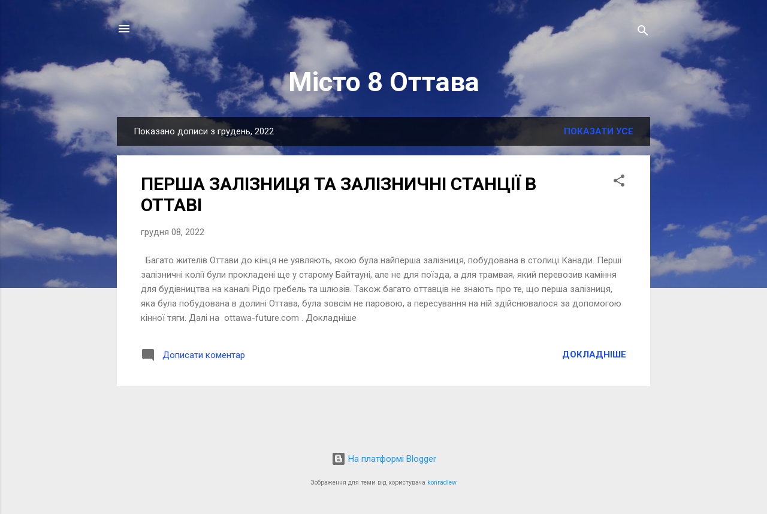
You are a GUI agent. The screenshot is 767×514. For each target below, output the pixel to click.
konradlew (442, 482)
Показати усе (598, 131)
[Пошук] (643, 32)
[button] (619, 182)
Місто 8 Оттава (383, 82)
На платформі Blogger (383, 458)
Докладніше (594, 354)
